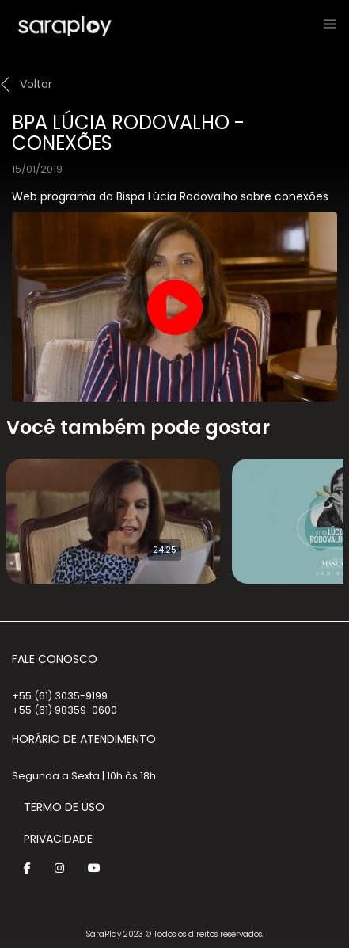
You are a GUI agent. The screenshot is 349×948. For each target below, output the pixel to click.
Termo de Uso (64, 807)
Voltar (36, 84)
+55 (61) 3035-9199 (60, 695)
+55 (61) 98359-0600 (64, 710)
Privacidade (58, 839)
